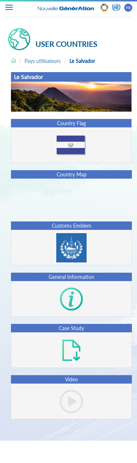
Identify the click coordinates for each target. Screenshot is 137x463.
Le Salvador (82, 61)
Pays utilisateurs (42, 61)
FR (128, 7)
